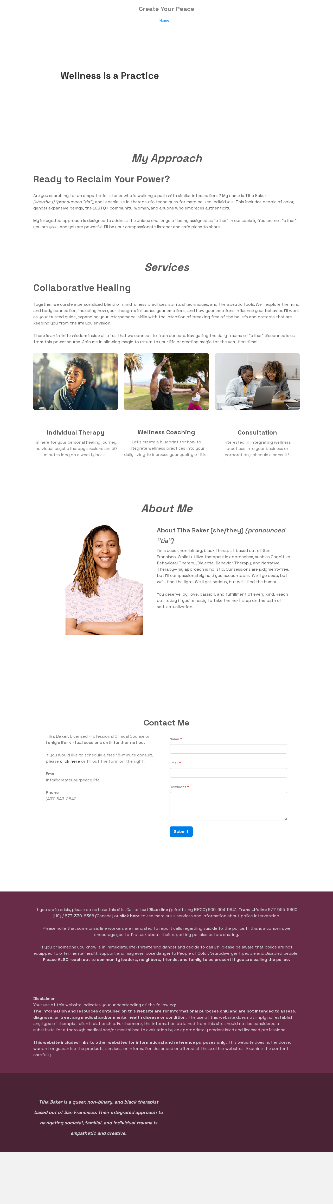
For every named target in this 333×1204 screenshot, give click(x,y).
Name (174, 739)
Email (174, 763)
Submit (181, 831)
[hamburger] (10, 8)
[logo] (166, 9)
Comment (178, 787)
